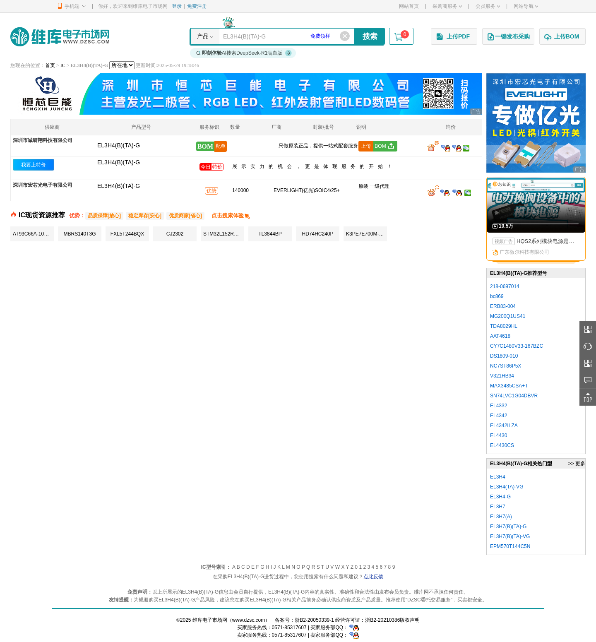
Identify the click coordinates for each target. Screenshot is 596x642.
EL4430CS (502, 445)
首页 (50, 65)
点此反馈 (373, 576)
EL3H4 (497, 477)
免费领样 (320, 36)
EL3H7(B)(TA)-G (508, 526)
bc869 (497, 296)
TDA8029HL (503, 326)
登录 (177, 6)
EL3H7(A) (501, 516)
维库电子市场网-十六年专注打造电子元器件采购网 (59, 36)
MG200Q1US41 (507, 316)
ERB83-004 (503, 306)
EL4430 (498, 435)
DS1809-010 (504, 356)
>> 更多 (576, 463)
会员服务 (488, 6)
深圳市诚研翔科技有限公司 (42, 140)
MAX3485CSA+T (509, 386)
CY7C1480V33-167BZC (516, 346)
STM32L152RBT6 (223, 234)
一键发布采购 (508, 37)
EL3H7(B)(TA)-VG (510, 536)
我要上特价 (33, 165)
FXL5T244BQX (127, 234)
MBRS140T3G (79, 234)
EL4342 (498, 415)
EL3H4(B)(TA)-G (118, 162)
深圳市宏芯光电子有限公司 (42, 185)
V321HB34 (502, 376)
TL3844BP (270, 234)
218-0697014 (504, 286)
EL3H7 (497, 507)
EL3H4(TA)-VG (506, 487)
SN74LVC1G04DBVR (514, 396)
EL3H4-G (500, 497)
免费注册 (197, 6)
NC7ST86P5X (505, 366)
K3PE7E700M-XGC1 (366, 234)
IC (62, 65)
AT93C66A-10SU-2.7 (33, 234)
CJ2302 (174, 234)
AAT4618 (500, 336)
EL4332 (498, 406)
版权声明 (410, 620)
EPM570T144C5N (510, 546)
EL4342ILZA (504, 425)
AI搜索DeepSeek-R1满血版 (244, 53)
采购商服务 (447, 6)
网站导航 (526, 6)
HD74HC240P (317, 234)
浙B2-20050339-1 (314, 620)
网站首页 (409, 6)
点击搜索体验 (231, 215)
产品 (203, 36)
